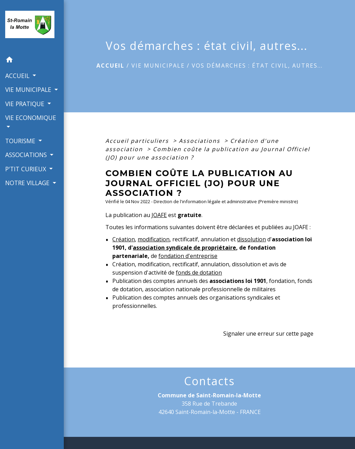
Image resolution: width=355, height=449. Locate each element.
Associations (200, 141)
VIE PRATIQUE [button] (25, 104)
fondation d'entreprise (187, 256)
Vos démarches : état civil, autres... (257, 65)
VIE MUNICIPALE (158, 65)
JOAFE (159, 215)
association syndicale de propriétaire (184, 247)
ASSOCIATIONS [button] (27, 154)
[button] (32, 60)
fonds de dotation (199, 272)
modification (154, 239)
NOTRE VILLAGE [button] (28, 183)
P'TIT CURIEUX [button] (26, 169)
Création (123, 239)
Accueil (110, 65)
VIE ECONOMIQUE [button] (30, 117)
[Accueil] (32, 26)
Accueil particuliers (138, 141)
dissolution (251, 239)
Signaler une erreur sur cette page (268, 333)
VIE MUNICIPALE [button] (29, 89)
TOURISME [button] (21, 141)
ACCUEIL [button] (18, 75)
